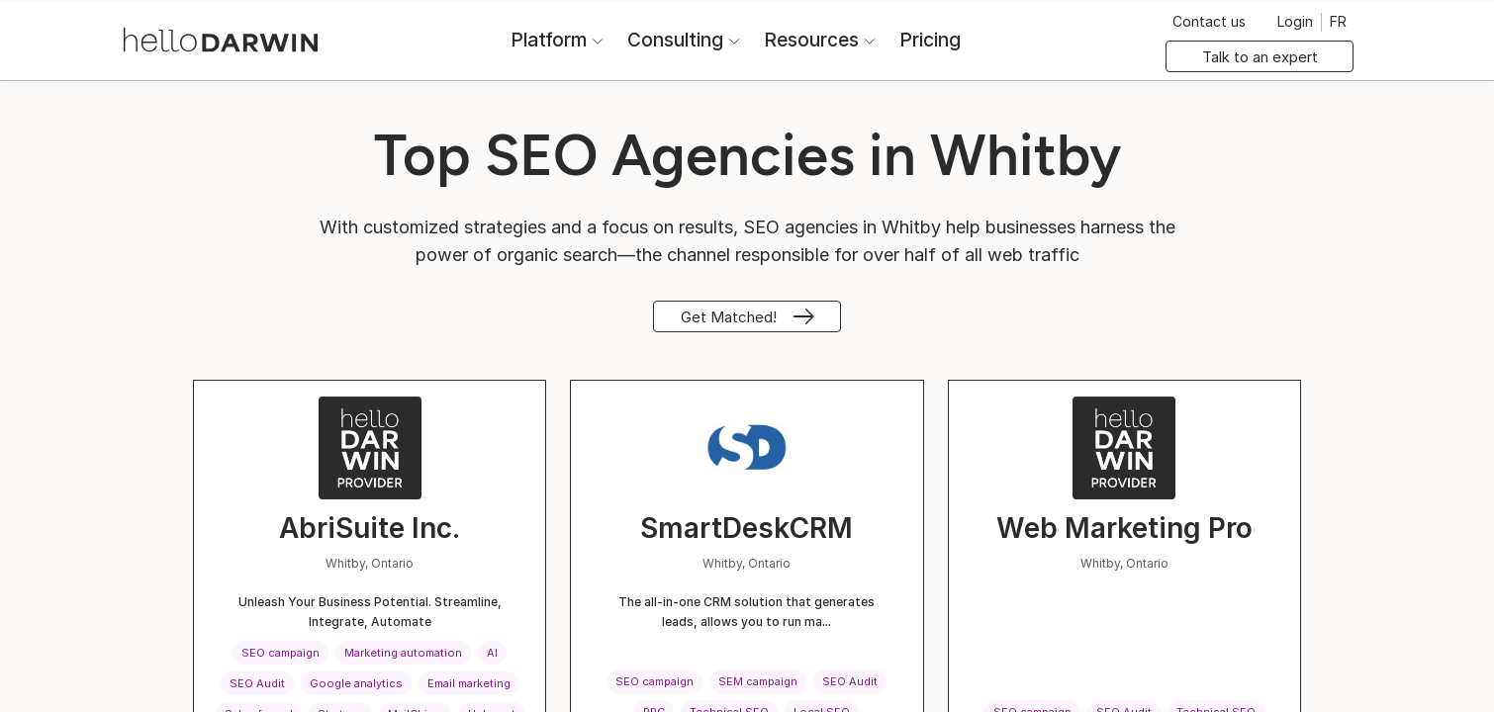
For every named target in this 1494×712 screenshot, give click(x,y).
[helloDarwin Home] (221, 38)
